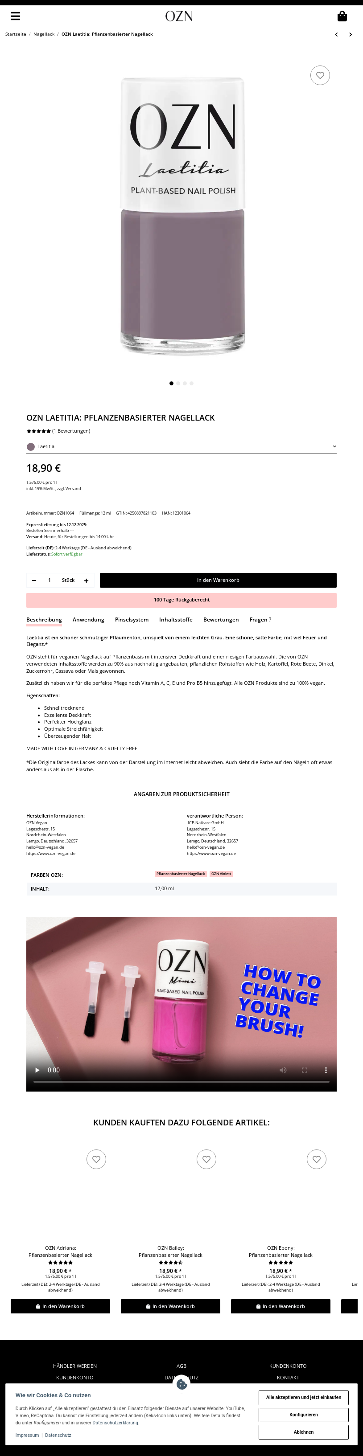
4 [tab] (192, 383)
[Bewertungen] (60, 1237)
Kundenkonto (75, 1352)
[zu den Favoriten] (320, 75)
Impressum (28, 1435)
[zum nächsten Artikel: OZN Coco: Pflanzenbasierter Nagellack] (351, 34)
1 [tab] (171, 383)
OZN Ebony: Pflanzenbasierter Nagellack (281, 1226)
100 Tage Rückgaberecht (182, 575)
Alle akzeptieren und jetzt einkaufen (302, 1397)
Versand (73, 488)
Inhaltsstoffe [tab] (176, 594)
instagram (288, 1376)
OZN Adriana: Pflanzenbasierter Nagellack (60, 1226)
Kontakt (288, 1352)
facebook (288, 1364)
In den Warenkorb (60, 1281)
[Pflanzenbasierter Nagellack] (181, 848)
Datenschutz (181, 1352)
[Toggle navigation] (15, 16)
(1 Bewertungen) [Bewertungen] (58, 431)
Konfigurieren (303, 1415)
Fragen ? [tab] (260, 594)
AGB (181, 1340)
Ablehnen (303, 1432)
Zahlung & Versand (181, 1364)
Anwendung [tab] (88, 594)
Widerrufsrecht (75, 1364)
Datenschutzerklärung (147, 1423)
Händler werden (75, 1340)
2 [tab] (178, 383)
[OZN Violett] (221, 848)
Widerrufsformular (75, 1376)
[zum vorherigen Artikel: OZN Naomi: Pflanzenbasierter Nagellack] (337, 34)
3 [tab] (185, 383)
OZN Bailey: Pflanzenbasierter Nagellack (170, 1226)
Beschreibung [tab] (44, 594)
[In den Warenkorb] (31, 56)
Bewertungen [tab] (221, 594)
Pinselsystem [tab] (131, 594)
